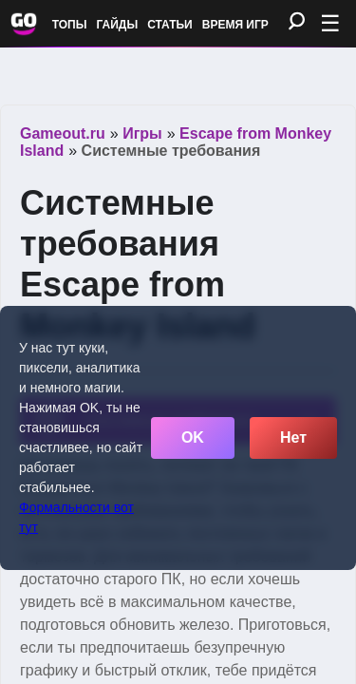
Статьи (170, 24)
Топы (69, 24)
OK (192, 437)
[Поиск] (296, 22)
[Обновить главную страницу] (23, 24)
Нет (293, 437)
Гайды (118, 24)
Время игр (235, 24)
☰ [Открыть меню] (330, 23)
